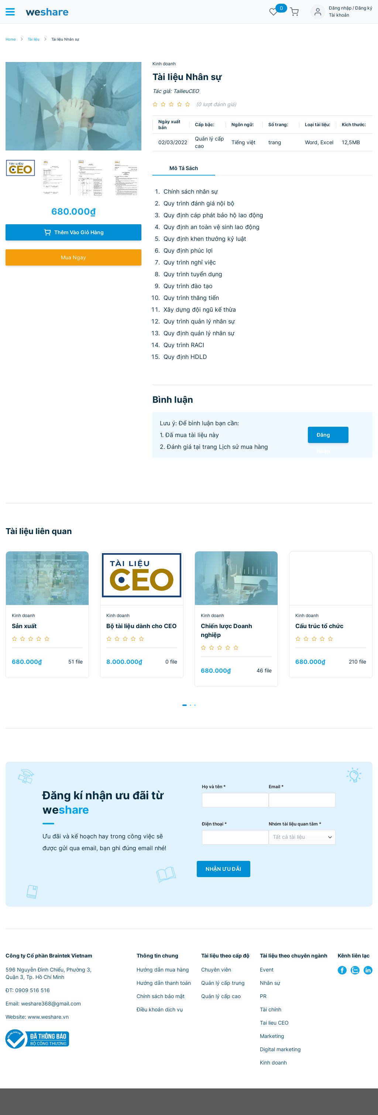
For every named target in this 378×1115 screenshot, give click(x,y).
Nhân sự (270, 983)
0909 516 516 (32, 990)
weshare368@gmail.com (51, 1003)
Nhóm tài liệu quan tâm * (295, 824)
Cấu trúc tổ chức (319, 626)
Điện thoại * (214, 824)
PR (263, 996)
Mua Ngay (73, 257)
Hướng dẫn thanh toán (164, 983)
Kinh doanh (164, 63)
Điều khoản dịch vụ (160, 1009)
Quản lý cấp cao (221, 996)
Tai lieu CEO (274, 1022)
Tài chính (270, 1009)
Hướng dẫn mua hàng (163, 969)
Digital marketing (280, 1049)
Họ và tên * (214, 786)
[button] (184, 705)
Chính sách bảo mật (161, 996)
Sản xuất (24, 626)
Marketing (272, 1036)
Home (11, 39)
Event (267, 969)
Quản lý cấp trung (223, 983)
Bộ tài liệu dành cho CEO (141, 626)
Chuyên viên (216, 969)
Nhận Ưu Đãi (223, 869)
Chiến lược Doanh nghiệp (226, 630)
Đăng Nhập (323, 437)
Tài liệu (33, 39)
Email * (276, 786)
